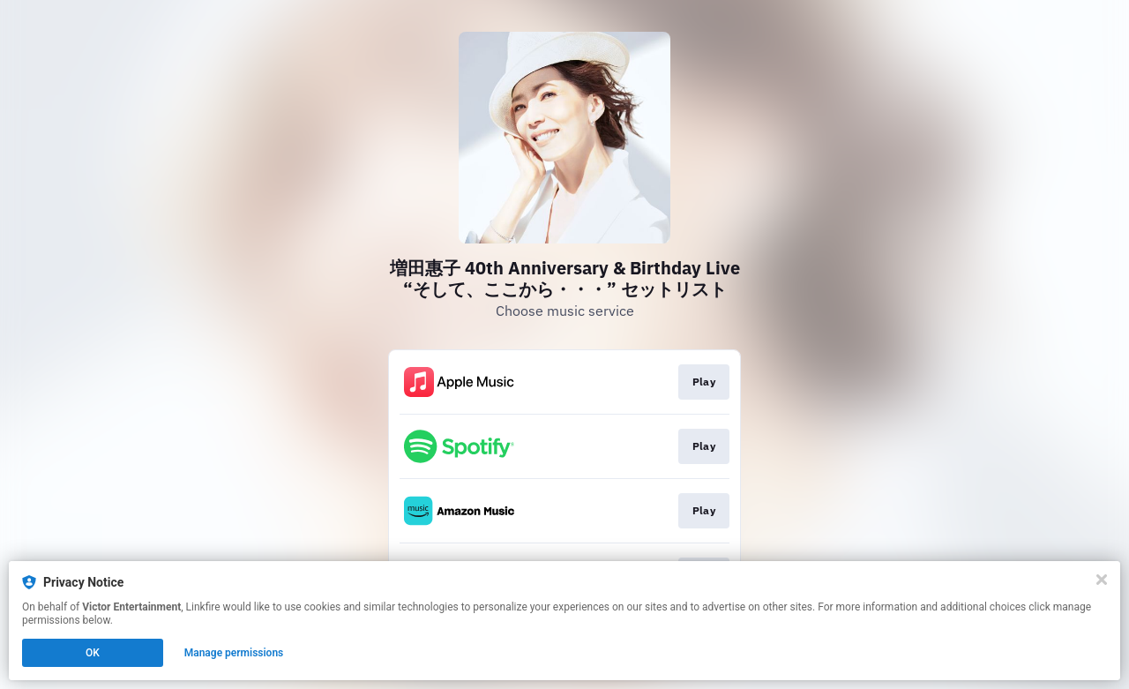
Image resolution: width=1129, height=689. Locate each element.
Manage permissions (234, 653)
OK (93, 653)
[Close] (1102, 579)
